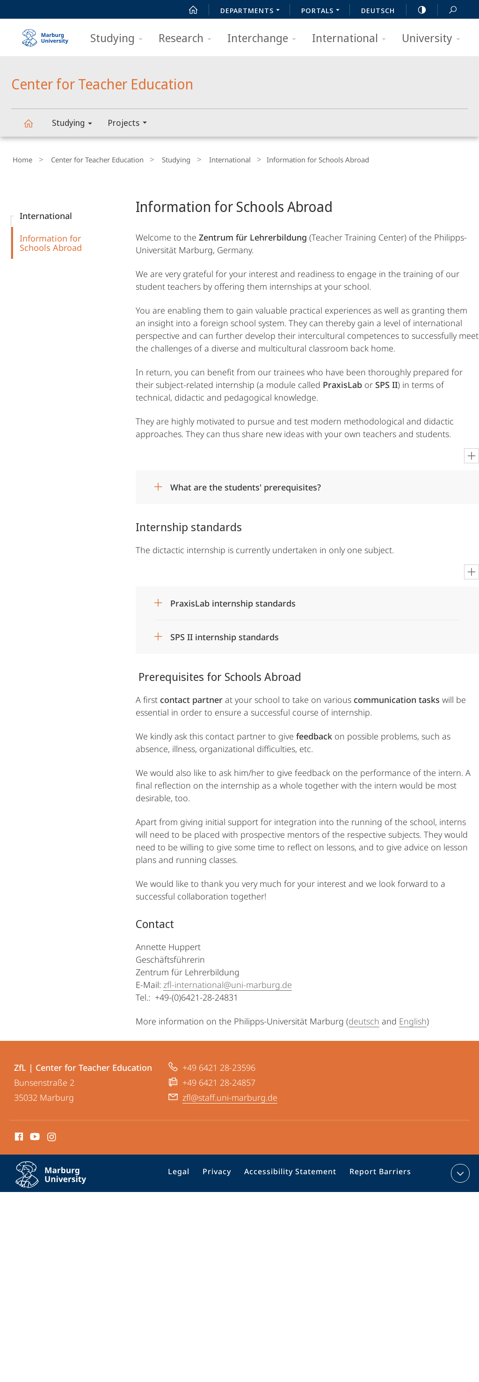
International (352, 38)
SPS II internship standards (224, 634)
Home (21, 158)
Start (188, 10)
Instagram (52, 1135)
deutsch (363, 1018)
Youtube (34, 1135)
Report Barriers (377, 1172)
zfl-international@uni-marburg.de (227, 982)
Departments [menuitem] (252, 11)
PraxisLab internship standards (233, 601)
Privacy (225, 1172)
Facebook (18, 1135)
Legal (191, 1172)
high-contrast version (416, 10)
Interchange (264, 38)
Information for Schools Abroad (51, 240)
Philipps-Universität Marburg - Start (46, 34)
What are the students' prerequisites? (245, 485)
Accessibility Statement (293, 1172)
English (413, 1018)
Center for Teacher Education (33, 127)
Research (188, 38)
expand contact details (459, 1171)
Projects (130, 124)
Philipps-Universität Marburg (61, 1180)
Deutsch (378, 10)
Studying (119, 38)
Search (447, 10)
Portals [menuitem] (323, 11)
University (434, 38)
